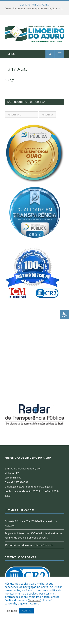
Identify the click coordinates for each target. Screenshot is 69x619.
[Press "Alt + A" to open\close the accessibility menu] (64, 314)
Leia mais (34, 600)
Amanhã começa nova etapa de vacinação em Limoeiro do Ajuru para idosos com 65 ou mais (35, 8)
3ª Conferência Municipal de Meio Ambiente (29, 545)
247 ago (9, 80)
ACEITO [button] (26, 610)
